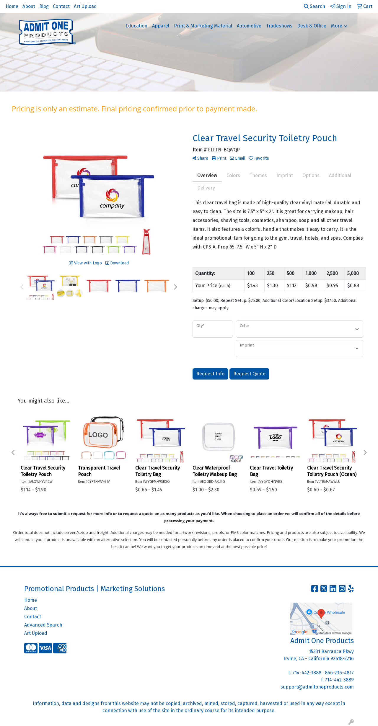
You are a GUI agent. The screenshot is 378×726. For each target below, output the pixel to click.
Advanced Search (43, 625)
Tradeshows (279, 26)
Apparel (160, 26)
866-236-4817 (339, 673)
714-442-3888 (306, 673)
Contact (61, 6)
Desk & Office (311, 26)
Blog (44, 6)
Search (314, 6)
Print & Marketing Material (203, 26)
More (336, 26)
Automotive (249, 26)
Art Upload (85, 6)
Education (136, 26)
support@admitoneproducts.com (317, 687)
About (28, 6)
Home (12, 6)
